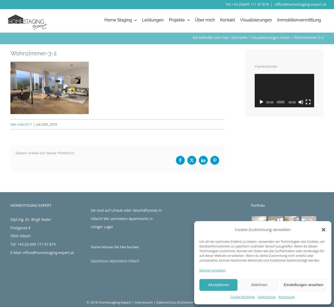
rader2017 (24, 124)
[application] (284, 90)
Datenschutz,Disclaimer (175, 302)
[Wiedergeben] (261, 102)
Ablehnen (259, 284)
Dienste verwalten (212, 270)
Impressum (286, 297)
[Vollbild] (308, 102)
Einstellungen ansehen (303, 284)
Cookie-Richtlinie (243, 297)
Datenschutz (267, 297)
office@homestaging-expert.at (300, 4)
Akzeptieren (218, 284)
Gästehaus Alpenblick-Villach (115, 260)
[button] (323, 229)
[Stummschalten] (300, 102)
